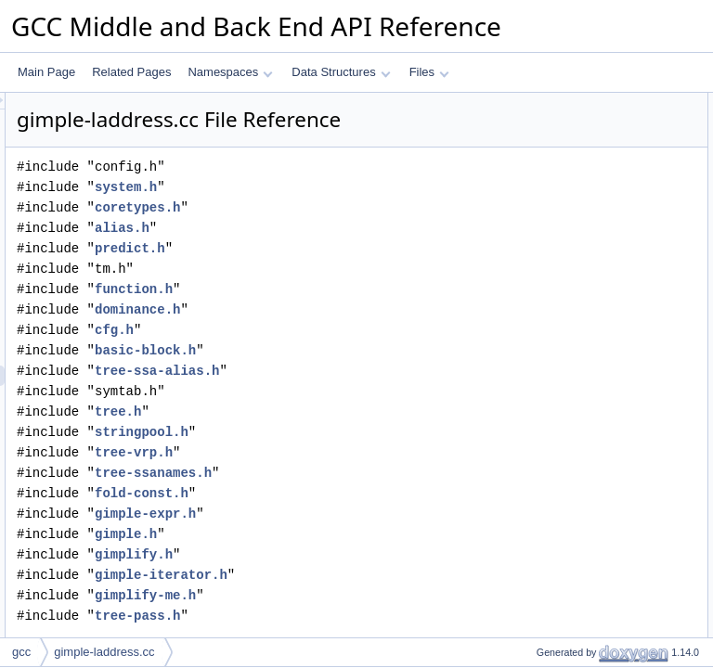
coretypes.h (369, 233)
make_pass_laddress (573, 123)
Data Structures (341, 72)
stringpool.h (374, 458)
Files (429, 72)
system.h (358, 213)
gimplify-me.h (377, 621)
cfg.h (346, 356)
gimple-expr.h (377, 539)
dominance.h (369, 335)
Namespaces (230, 72)
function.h (366, 315)
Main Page (46, 72)
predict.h (362, 274)
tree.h (350, 437)
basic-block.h (377, 376)
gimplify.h (366, 580)
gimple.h (358, 560)
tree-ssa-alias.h (389, 396)
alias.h (354, 254)
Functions (530, 102)
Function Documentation (566, 143)
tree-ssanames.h (385, 498)
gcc (21, 652)
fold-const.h (374, 519)
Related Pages (131, 72)
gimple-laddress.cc (104, 652)
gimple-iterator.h (393, 601)
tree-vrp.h (366, 478)
